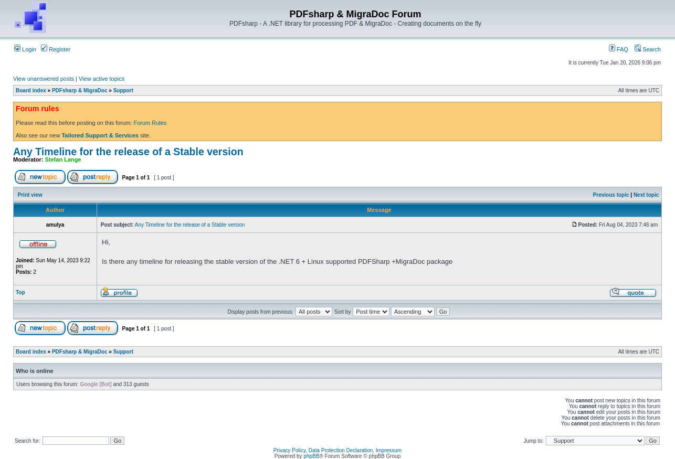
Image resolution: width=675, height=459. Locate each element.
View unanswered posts (43, 79)
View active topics (101, 79)
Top (20, 292)
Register (55, 49)
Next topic (646, 195)
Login (25, 49)
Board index (31, 90)
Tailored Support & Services (100, 135)
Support (123, 90)
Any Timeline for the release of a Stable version (128, 151)
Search (648, 49)
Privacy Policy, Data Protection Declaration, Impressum (337, 450)
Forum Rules (149, 123)
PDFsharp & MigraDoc (80, 90)
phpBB (311, 456)
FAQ (618, 49)
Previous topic (611, 195)
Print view (30, 195)
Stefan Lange (63, 159)
